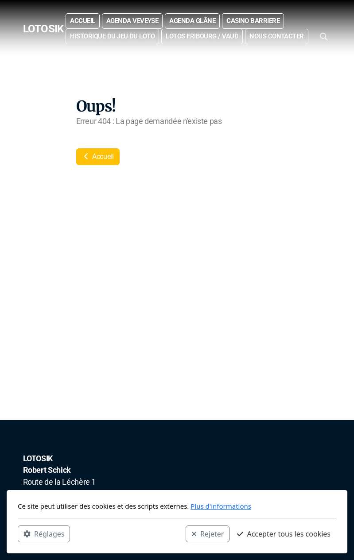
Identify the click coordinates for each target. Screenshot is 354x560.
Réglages (43, 534)
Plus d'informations (221, 506)
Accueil (98, 156)
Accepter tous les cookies (284, 534)
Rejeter (207, 534)
